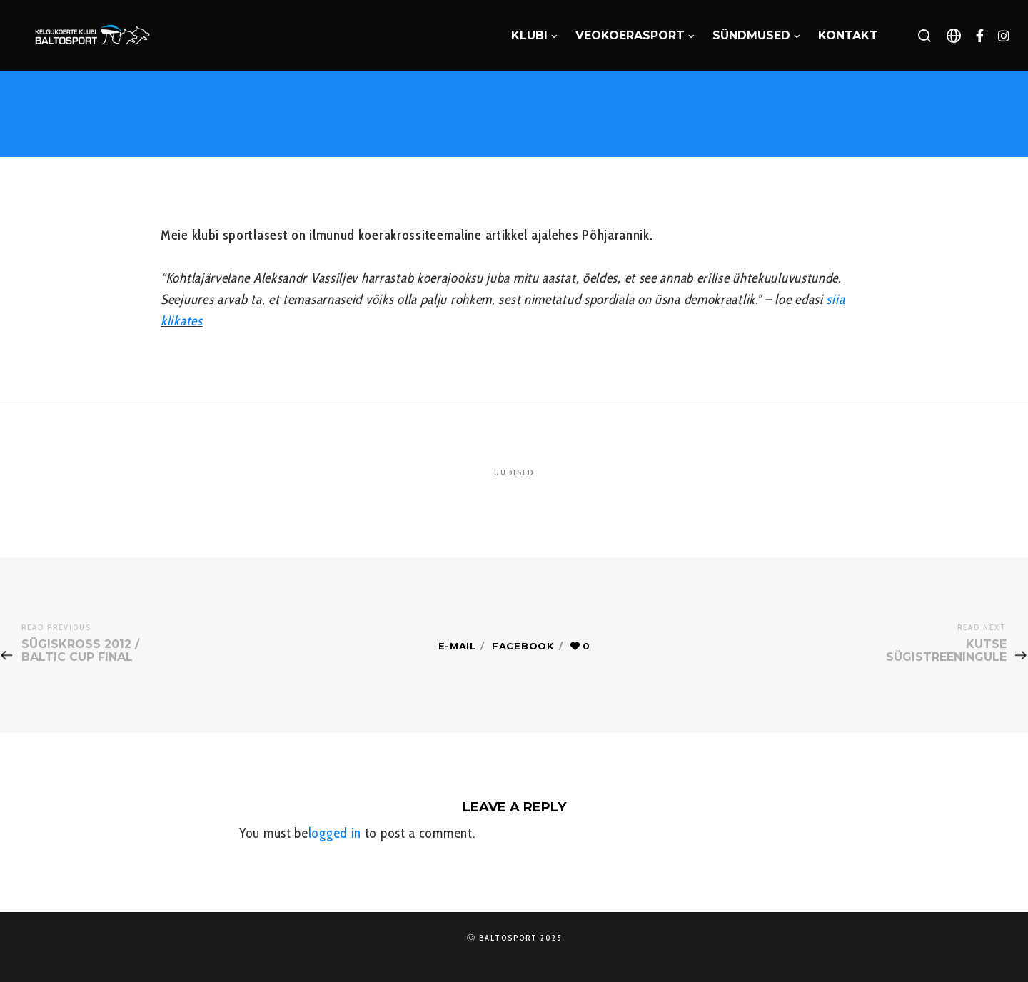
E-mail (457, 646)
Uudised (514, 472)
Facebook (523, 646)
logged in (334, 833)
